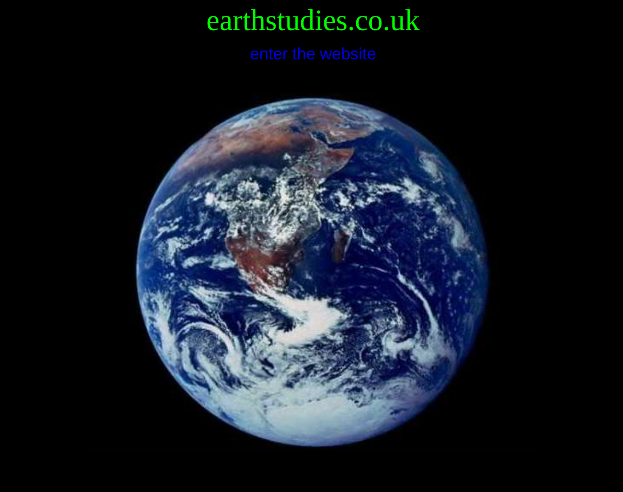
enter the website (313, 53)
